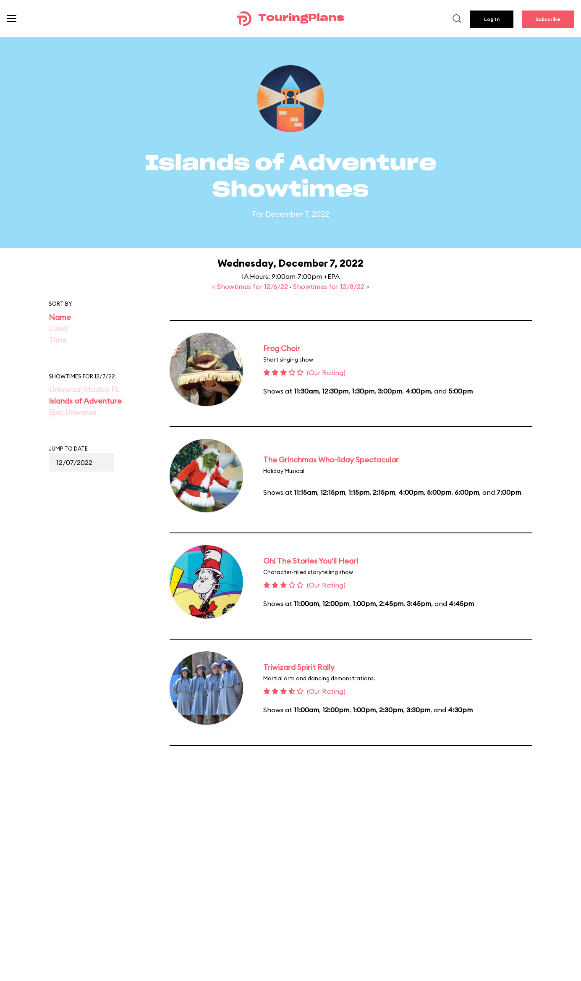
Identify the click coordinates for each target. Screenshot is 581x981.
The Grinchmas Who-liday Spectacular (331, 459)
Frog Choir (281, 348)
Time (58, 340)
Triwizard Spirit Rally (299, 667)
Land (58, 328)
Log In (492, 19)
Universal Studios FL (84, 389)
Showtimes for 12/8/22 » (331, 286)
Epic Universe (73, 412)
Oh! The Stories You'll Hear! (311, 561)
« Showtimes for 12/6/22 (251, 286)
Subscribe (548, 19)
